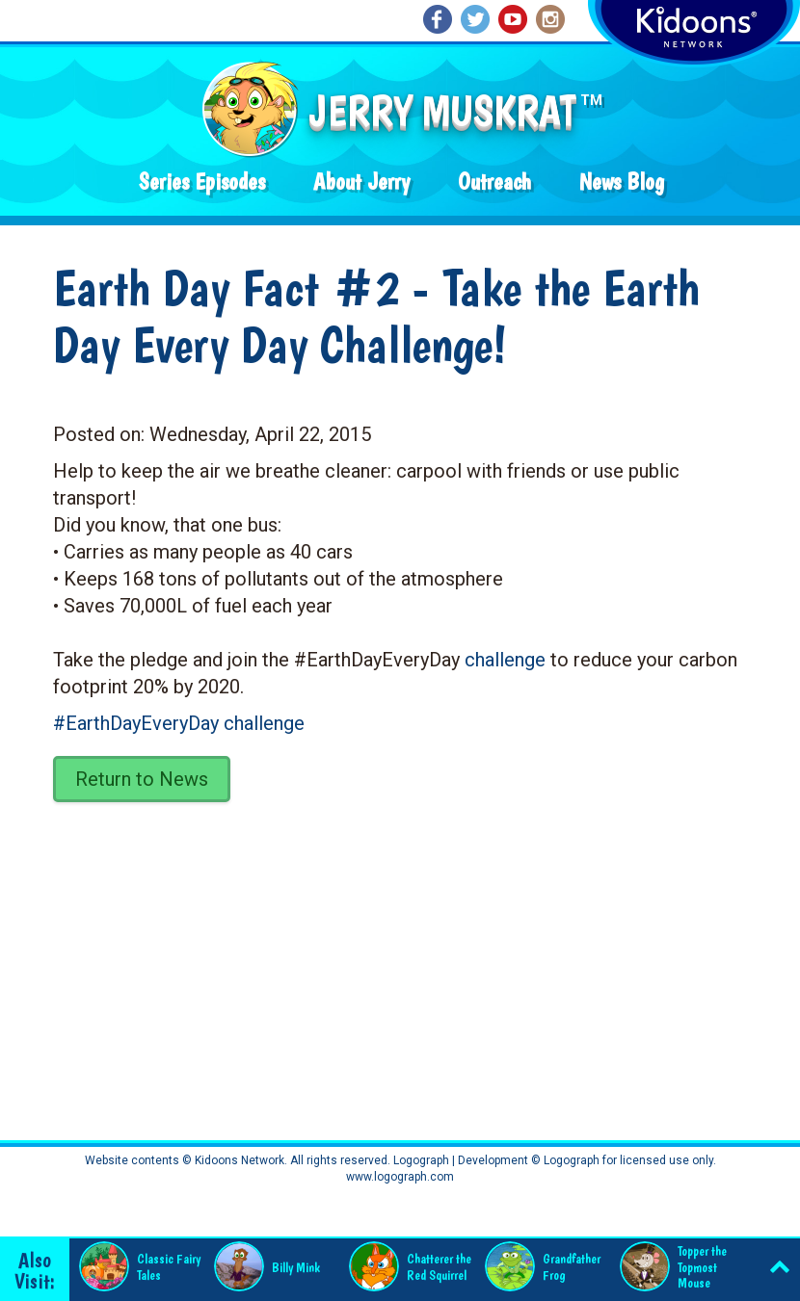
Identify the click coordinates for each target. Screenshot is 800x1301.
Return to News (141, 779)
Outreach (494, 181)
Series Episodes (202, 181)
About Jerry (361, 181)
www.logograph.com (400, 1177)
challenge (505, 659)
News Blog (621, 181)
